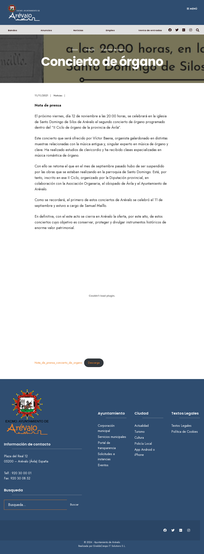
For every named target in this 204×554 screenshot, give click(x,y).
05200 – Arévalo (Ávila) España (26, 461)
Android (146, 449)
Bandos (12, 30)
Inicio (75, 49)
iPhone (139, 454)
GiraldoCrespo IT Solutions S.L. (109, 546)
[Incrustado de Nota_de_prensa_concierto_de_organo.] (102, 296)
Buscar (74, 504)
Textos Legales (181, 425)
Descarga (94, 363)
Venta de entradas (150, 30)
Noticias (78, 30)
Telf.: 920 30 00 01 (17, 473)
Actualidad (141, 425)
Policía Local (143, 443)
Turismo (139, 431)
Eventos (103, 465)
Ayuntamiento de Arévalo (107, 542)
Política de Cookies (184, 431)
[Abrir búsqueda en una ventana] (197, 29)
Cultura (139, 437)
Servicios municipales (112, 437)
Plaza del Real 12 (16, 456)
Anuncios (46, 30)
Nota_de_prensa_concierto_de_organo (58, 363)
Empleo (110, 30)
